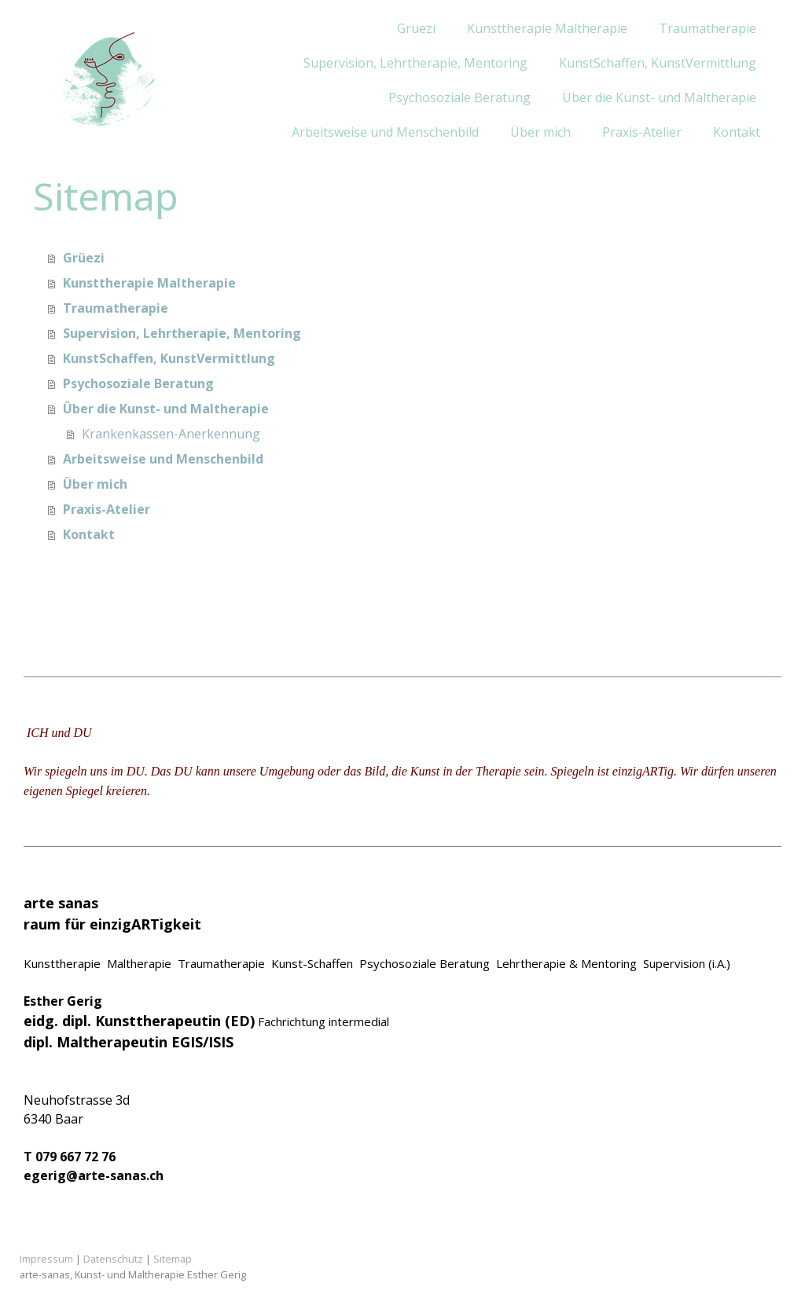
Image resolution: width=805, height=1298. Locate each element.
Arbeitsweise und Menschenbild (385, 132)
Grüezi (416, 28)
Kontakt (736, 132)
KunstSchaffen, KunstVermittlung (657, 63)
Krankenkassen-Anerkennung (171, 433)
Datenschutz (113, 1259)
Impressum (46, 1259)
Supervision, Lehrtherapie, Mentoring (415, 63)
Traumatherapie (707, 28)
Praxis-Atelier (642, 132)
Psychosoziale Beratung (459, 97)
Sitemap (172, 1259)
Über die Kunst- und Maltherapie (659, 97)
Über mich (540, 132)
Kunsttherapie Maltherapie (547, 28)
